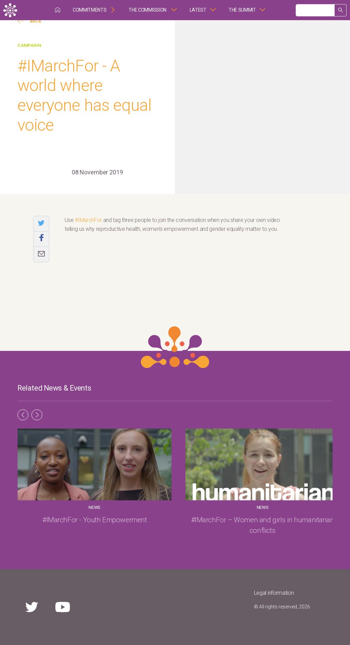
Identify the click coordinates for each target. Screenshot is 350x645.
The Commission (148, 10)
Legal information (274, 593)
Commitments (89, 10)
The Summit (242, 10)
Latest (198, 10)
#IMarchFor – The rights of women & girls (284, 525)
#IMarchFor (88, 220)
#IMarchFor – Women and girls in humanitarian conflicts (175, 525)
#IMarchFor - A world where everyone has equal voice (84, 95)
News (65, 507)
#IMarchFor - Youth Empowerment (65, 525)
